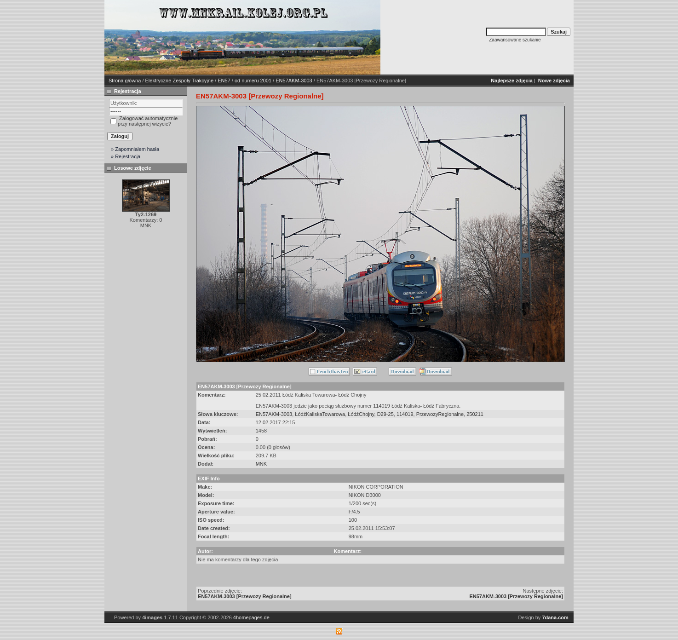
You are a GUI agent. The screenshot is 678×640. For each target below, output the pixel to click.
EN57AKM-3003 (294, 80)
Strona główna (125, 80)
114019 (405, 414)
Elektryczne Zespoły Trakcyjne (179, 80)
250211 (474, 414)
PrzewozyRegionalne (440, 414)
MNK (261, 464)
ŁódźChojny (361, 414)
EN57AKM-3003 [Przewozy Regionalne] (245, 596)
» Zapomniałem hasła (135, 149)
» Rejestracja (125, 156)
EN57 (224, 80)
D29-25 (385, 414)
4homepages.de (251, 617)
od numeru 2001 (253, 80)
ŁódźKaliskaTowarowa (320, 414)
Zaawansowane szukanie (514, 39)
